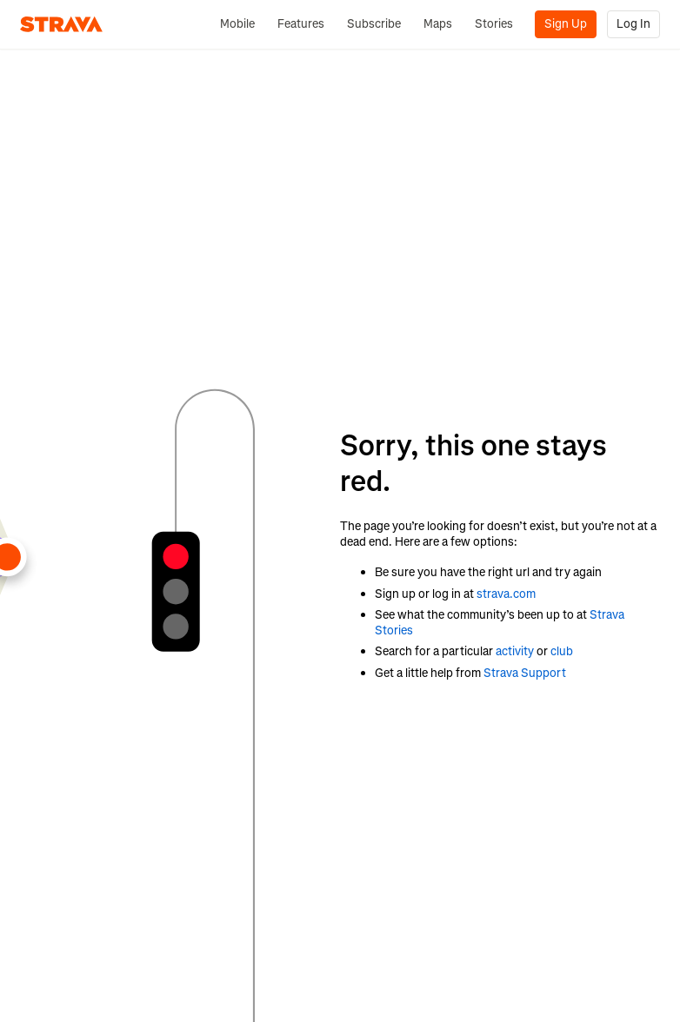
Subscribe (374, 24)
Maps (437, 24)
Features (300, 24)
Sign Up (565, 24)
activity (515, 651)
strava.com (506, 594)
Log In (633, 24)
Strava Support (524, 673)
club (561, 651)
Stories (494, 24)
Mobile (237, 24)
